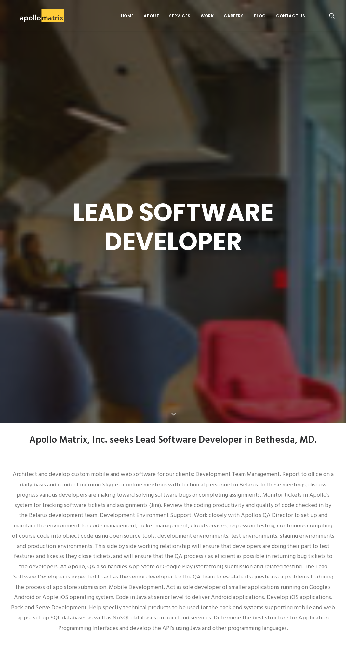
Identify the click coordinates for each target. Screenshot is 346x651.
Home (127, 16)
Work (207, 16)
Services (180, 16)
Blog (260, 16)
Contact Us (290, 16)
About (151, 16)
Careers (234, 16)
